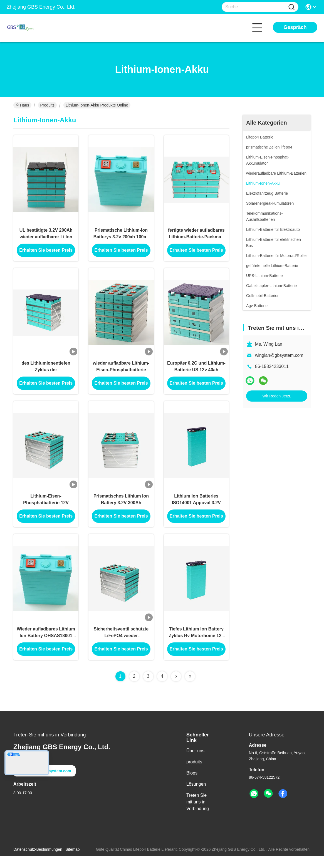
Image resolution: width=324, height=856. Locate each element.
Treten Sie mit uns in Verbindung (197, 802)
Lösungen (196, 784)
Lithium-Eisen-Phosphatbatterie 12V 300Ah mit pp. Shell (46, 503)
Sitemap (72, 849)
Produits (47, 105)
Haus (22, 105)
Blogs (191, 773)
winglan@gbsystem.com (279, 355)
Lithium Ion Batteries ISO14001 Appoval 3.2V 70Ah (196, 503)
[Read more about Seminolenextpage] (176, 676)
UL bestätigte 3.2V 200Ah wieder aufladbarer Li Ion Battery (46, 237)
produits (194, 761)
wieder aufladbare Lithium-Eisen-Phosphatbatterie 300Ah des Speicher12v (121, 370)
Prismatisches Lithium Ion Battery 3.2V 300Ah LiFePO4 (121, 503)
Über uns (195, 750)
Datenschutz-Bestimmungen (37, 849)
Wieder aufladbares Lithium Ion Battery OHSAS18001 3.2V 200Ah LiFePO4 (46, 636)
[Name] (291, 7)
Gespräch (294, 27)
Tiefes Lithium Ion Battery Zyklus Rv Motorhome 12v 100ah (196, 636)
